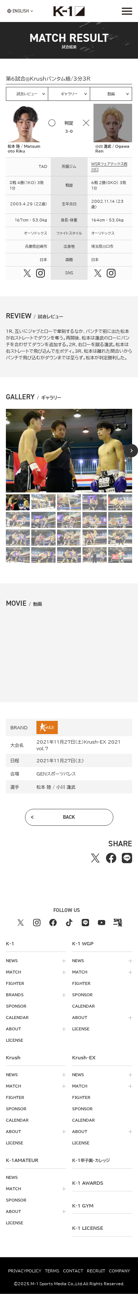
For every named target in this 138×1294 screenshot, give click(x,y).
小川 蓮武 (65, 787)
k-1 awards (87, 1183)
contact (73, 1271)
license (14, 1040)
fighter (15, 983)
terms (52, 1271)
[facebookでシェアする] (111, 858)
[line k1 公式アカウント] (85, 922)
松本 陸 (43, 787)
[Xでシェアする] (95, 858)
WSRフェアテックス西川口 (109, 166)
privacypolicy (24, 1271)
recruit (96, 1271)
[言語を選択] (18, 11)
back (69, 817)
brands (15, 995)
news (12, 961)
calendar (17, 1017)
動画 (111, 94)
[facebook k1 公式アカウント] (53, 922)
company (119, 1271)
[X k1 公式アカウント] (20, 922)
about (13, 1029)
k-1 (91, 1160)
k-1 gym (82, 1205)
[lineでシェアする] (127, 858)
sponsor (16, 1006)
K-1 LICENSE (87, 1228)
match (13, 972)
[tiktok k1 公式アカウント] (69, 922)
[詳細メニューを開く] (127, 11)
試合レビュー (27, 94)
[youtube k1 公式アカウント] (101, 922)
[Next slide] (131, 450)
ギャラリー (69, 94)
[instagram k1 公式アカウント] (36, 922)
